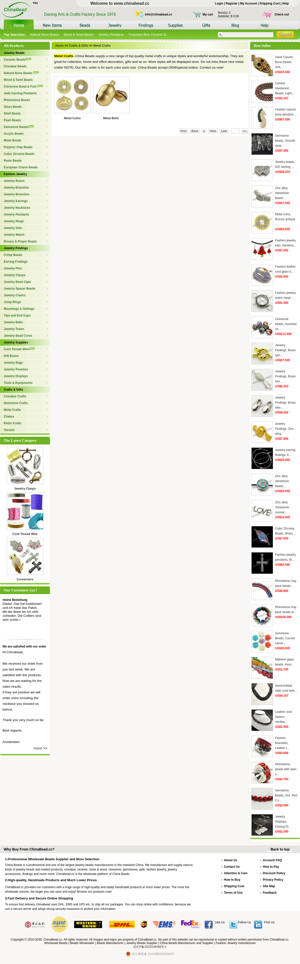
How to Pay (271, 866)
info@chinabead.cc (158, 14)
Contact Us (232, 866)
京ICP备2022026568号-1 (149, 947)
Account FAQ (272, 860)
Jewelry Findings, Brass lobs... (285, 402)
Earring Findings (15, 261)
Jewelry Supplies (16, 342)
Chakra (9, 416)
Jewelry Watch (14, 234)
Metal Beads (12, 140)
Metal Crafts (12, 410)
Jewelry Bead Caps (17, 282)
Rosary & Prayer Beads (20, 241)
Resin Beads (13, 160)
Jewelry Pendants (111, 34)
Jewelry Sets (13, 228)
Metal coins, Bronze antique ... (285, 219)
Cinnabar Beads (15, 66)
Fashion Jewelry (15, 174)
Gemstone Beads (19, 127)
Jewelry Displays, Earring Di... (283, 821)
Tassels (9, 430)
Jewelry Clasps (14, 275)
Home (60, 45)
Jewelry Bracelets (16, 187)
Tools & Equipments (18, 383)
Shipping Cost (270, 3)
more (37, 748)
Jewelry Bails (13, 322)
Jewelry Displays (16, 376)
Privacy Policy (273, 879)
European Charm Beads (21, 167)
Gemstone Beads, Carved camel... (285, 638)
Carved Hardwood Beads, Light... (284, 88)
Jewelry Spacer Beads (19, 288)
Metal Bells (111, 118)
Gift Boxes (11, 356)
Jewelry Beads (14, 53)
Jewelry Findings (16, 248)
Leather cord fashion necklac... (283, 717)
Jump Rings (12, 302)
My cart (208, 14)
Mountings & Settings (19, 309)
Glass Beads (13, 106)
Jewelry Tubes (14, 329)
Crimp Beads (13, 255)
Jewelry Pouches (16, 369)
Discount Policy (274, 873)
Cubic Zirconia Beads (19, 154)
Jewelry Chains (14, 295)
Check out (282, 14)
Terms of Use (233, 892)
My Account (248, 3)
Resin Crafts (12, 423)
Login (219, 3)
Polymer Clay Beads (18, 147)
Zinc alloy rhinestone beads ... (282, 193)
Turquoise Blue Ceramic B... (148, 34)
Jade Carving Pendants (20, 93)
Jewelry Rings (14, 221)
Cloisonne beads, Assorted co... (286, 324)
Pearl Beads (12, 120)
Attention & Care (236, 873)
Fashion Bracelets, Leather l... (282, 743)
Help (285, 3)
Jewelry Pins (13, 268)
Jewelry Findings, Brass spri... (285, 350)
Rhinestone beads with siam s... (286, 769)
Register (232, 3)
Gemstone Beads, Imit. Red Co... (286, 795)
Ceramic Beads (17, 59)
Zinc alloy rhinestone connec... (282, 507)
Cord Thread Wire (19, 349)
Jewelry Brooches (16, 194)
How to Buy (232, 879)
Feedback (270, 892)
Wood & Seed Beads (79, 34)
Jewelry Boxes (14, 181)
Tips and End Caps (17, 315)
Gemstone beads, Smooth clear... (285, 140)
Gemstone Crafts (16, 403)
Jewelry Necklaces (17, 208)
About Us (230, 860)
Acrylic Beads (13, 133)
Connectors (25, 579)
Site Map (269, 886)
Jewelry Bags (13, 362)
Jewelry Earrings (16, 201)
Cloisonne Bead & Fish (23, 86)
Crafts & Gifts (13, 389)
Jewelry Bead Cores (18, 335)
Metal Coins (72, 118)
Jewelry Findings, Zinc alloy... (284, 428)
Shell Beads (12, 113)
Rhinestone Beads (17, 100)
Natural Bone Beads (44, 34)
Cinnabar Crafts (15, 396)
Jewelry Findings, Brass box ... (285, 376)
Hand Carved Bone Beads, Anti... (284, 62)
